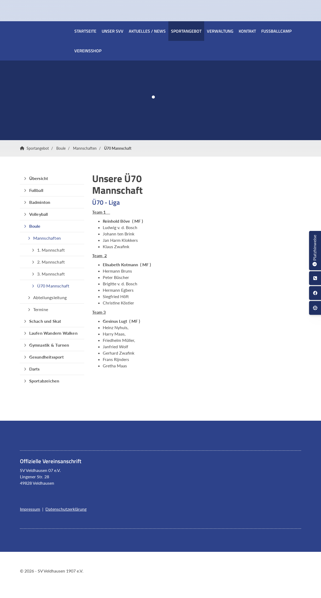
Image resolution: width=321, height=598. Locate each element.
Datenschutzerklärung (66, 508)
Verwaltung (220, 31)
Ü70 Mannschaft (117, 148)
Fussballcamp (276, 31)
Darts (34, 368)
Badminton (39, 202)
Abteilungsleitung (50, 297)
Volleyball (38, 214)
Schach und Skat (45, 321)
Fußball (36, 190)
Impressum (30, 508)
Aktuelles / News (147, 31)
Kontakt (247, 31)
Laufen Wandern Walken (53, 332)
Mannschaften (85, 148)
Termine (40, 309)
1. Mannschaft (51, 249)
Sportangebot (186, 31)
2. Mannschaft (51, 261)
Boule (61, 148)
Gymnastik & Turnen (49, 344)
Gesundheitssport (46, 356)
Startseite (85, 31)
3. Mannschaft (51, 273)
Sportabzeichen (44, 380)
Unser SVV (112, 31)
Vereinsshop (87, 51)
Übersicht (38, 178)
